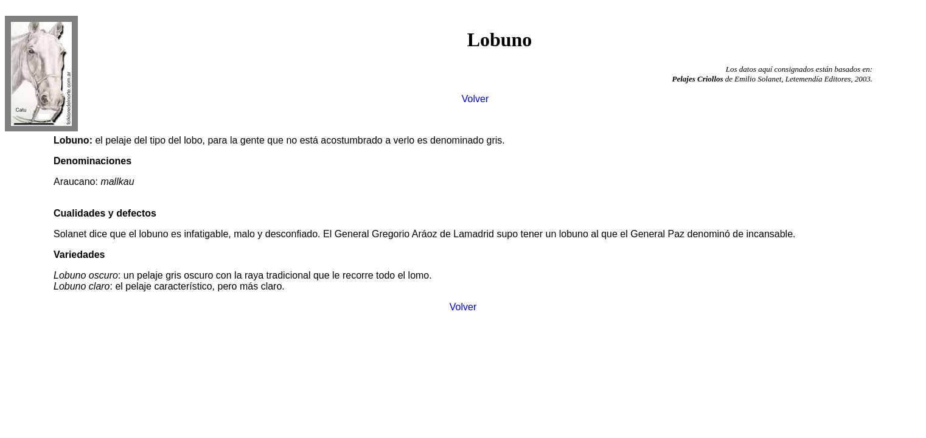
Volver (475, 99)
